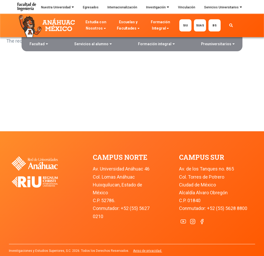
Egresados (91, 7)
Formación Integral (160, 26)
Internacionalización (122, 7)
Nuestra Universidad (57, 7)
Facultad (39, 44)
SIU (185, 25)
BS (214, 25)
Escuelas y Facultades (128, 26)
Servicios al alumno (93, 44)
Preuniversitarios (218, 44)
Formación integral (156, 44)
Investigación (157, 7)
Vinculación (186, 7)
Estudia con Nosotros (95, 26)
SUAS (200, 25)
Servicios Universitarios (223, 7)
